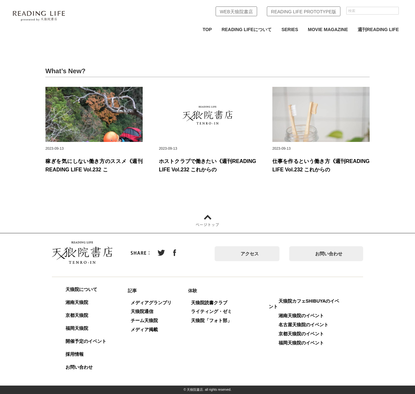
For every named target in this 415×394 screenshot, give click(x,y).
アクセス (250, 253)
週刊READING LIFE (378, 29)
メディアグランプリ (151, 302)
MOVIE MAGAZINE (328, 29)
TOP (207, 29)
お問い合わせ (328, 253)
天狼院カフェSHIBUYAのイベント (304, 303)
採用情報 (74, 354)
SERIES (289, 29)
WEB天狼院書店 (236, 11)
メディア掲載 (144, 329)
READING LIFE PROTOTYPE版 (303, 11)
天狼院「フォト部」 (211, 320)
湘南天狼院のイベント (301, 315)
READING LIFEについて (246, 29)
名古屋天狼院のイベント (303, 324)
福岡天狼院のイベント (301, 342)
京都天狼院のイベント (301, 333)
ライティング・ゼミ (211, 311)
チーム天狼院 (144, 320)
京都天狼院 (76, 315)
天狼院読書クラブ (209, 302)
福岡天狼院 (76, 328)
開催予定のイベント (85, 341)
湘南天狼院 (76, 302)
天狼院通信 (142, 311)
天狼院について (81, 289)
